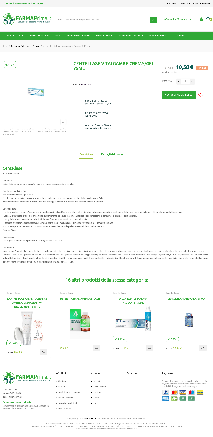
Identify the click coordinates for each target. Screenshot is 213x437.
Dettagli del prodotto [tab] (113, 154)
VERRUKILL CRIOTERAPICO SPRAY (186, 298)
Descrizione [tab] (86, 154)
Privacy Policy (64, 409)
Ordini (96, 398)
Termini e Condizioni (67, 403)
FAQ (95, 403)
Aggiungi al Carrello (179, 95)
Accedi (97, 381)
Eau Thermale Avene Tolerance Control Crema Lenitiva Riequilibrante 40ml (27, 302)
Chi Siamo (171, 4)
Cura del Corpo (13, 293)
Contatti (61, 386)
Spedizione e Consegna (69, 392)
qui (135, 429)
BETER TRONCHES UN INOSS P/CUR (80, 298)
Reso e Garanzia (65, 398)
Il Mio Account (100, 386)
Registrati (98, 392)
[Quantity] (185, 81)
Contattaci (205, 4)
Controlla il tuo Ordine (188, 4)
